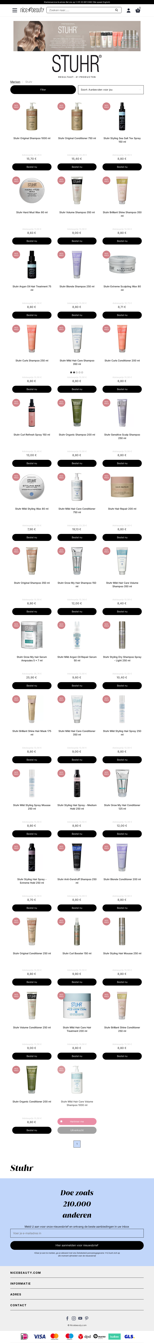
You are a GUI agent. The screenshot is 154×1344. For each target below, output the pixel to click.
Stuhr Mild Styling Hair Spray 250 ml (122, 733)
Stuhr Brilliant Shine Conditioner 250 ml (122, 1029)
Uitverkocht (77, 1130)
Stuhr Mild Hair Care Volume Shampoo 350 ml (122, 584)
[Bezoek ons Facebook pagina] (67, 1319)
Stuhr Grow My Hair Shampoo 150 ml (77, 584)
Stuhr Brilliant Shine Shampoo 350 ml (122, 214)
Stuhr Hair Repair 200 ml (122, 508)
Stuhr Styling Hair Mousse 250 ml (122, 953)
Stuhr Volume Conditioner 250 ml (32, 1027)
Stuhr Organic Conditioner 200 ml (32, 1101)
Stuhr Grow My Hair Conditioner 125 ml (122, 807)
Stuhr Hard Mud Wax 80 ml (31, 212)
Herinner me (77, 1121)
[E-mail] (77, 1233)
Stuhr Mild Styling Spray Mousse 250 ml (31, 807)
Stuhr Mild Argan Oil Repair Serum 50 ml (77, 658)
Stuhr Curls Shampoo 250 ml (32, 360)
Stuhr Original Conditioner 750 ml (77, 138)
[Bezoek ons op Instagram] (74, 1319)
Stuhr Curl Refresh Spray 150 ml (32, 434)
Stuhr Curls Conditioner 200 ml (122, 360)
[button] (111, 89)
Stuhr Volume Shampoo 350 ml (77, 212)
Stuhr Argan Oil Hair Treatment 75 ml (32, 288)
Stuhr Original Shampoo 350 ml (32, 582)
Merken (15, 82)
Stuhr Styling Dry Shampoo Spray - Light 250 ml (122, 658)
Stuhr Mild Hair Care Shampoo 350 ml (77, 362)
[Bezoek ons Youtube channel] (80, 1319)
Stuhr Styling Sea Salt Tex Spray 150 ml (122, 140)
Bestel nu (32, 166)
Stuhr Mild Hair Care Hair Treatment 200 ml (77, 1029)
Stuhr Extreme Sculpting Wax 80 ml (122, 288)
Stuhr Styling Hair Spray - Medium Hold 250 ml (77, 807)
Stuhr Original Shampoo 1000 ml (31, 138)
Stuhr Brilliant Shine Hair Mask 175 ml (31, 733)
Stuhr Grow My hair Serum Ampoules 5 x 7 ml (32, 658)
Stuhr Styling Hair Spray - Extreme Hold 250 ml (31, 881)
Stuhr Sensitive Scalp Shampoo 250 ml (122, 436)
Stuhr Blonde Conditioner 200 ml (122, 879)
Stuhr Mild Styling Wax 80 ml (31, 508)
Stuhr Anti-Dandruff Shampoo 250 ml (77, 881)
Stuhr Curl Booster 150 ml (77, 953)
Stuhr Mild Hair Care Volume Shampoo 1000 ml (77, 1103)
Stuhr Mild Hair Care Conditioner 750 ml (76, 510)
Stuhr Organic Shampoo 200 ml (77, 434)
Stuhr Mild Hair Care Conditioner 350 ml (76, 733)
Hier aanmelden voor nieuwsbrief (77, 1245)
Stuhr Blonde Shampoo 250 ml (77, 286)
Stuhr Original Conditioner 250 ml (32, 953)
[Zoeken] (84, 10)
